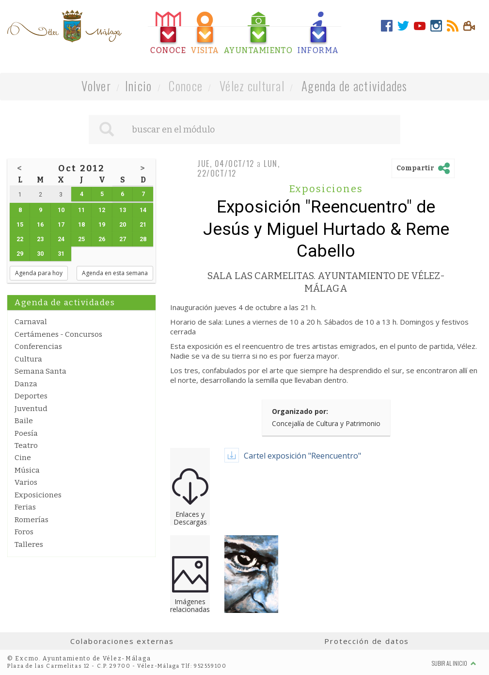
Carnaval (31, 321)
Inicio (138, 86)
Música (27, 470)
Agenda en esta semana (115, 273)
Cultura (28, 359)
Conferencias (38, 346)
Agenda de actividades (354, 86)
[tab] (168, 33)
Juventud (31, 408)
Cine (23, 457)
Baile (24, 420)
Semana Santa (40, 371)
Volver (96, 86)
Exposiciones (38, 495)
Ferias (25, 507)
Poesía (26, 433)
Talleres (29, 544)
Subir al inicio (454, 663)
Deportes (31, 396)
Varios (26, 482)
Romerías (31, 519)
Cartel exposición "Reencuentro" (302, 455)
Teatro (26, 445)
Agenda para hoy (39, 273)
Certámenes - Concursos (58, 334)
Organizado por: (300, 411)
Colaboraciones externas (122, 641)
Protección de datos (366, 641)
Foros (24, 531)
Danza (26, 383)
